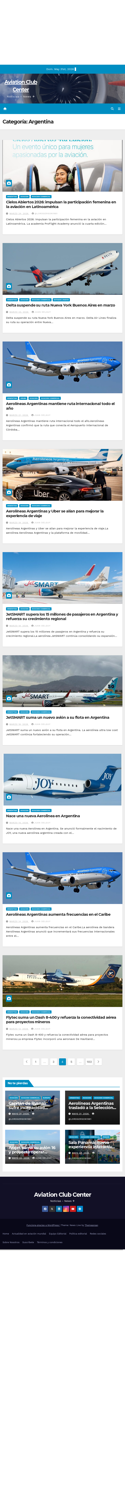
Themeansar (91, 1225)
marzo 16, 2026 (19, 724)
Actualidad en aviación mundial (29, 1233)
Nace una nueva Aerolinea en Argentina (43, 816)
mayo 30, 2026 (21, 1158)
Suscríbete (28, 1242)
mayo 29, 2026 (81, 1153)
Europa (46, 1098)
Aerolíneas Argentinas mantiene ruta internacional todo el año (60, 406)
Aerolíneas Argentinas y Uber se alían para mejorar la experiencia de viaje (55, 513)
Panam (106, 1137)
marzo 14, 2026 (19, 823)
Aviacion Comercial (41, 196)
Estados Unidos (61, 300)
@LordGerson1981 (45, 213)
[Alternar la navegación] (119, 109)
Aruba (23, 398)
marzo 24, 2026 (19, 213)
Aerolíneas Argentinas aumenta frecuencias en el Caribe (58, 914)
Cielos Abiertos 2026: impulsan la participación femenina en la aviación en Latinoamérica (61, 204)
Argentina (12, 196)
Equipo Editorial (57, 1233)
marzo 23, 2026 (19, 312)
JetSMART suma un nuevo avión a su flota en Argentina (57, 717)
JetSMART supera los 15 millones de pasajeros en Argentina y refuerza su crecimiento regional (62, 616)
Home (6, 1233)
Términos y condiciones (49, 1242)
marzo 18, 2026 (19, 626)
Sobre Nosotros (11, 1242)
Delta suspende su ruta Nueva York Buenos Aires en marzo (60, 305)
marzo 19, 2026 (19, 522)
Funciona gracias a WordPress (43, 1225)
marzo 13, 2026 (19, 1029)
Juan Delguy (41, 312)
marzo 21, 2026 (19, 415)
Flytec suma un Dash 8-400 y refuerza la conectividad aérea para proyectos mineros (61, 1019)
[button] (112, 108)
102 (89, 1062)
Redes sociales (98, 1233)
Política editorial (78, 1233)
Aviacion (24, 196)
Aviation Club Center (62, 1194)
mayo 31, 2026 (21, 1114)
